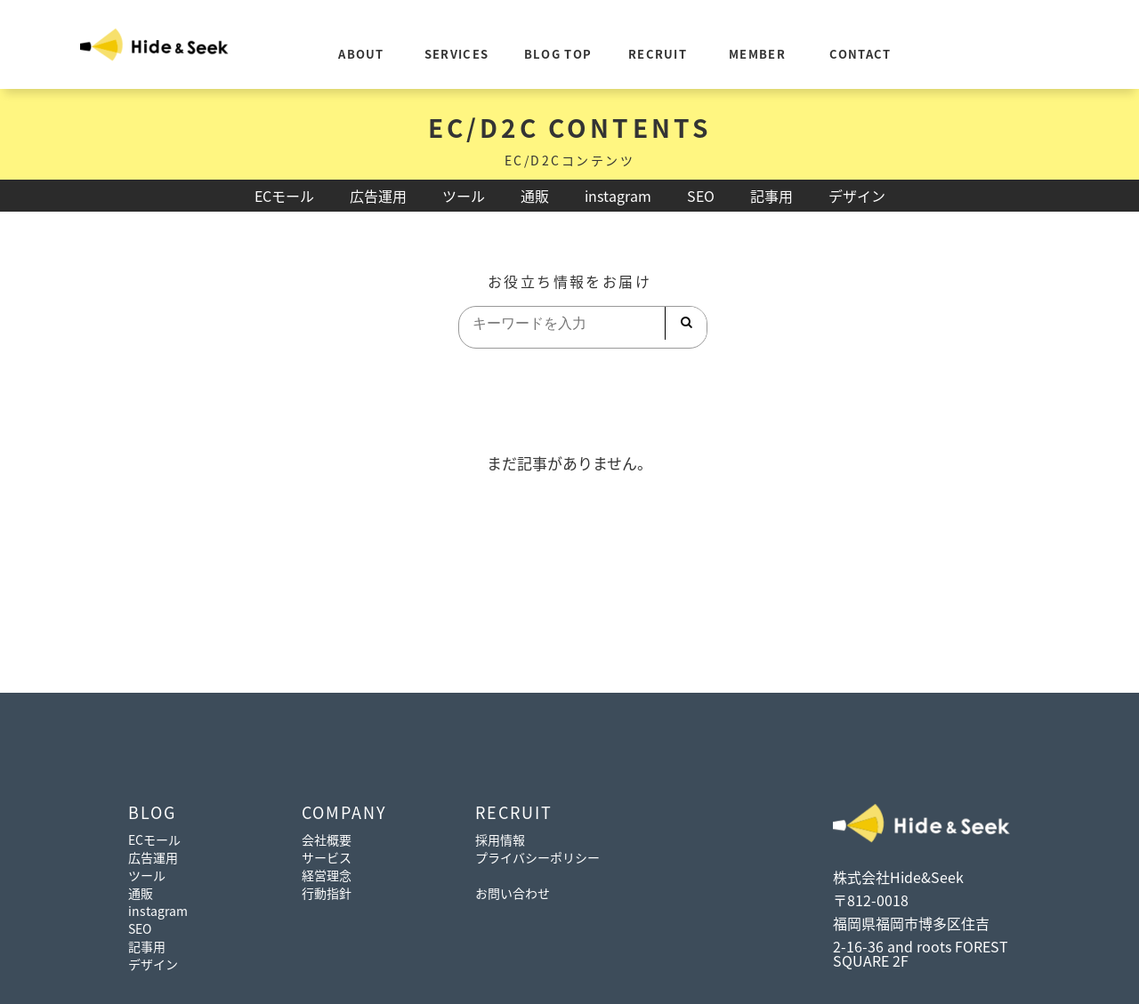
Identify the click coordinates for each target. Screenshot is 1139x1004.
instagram (618, 195)
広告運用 (378, 195)
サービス (326, 857)
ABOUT (361, 53)
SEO (701, 195)
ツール (463, 195)
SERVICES (456, 53)
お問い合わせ (512, 893)
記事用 (771, 195)
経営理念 (326, 875)
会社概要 (326, 839)
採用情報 (500, 839)
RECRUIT (657, 53)
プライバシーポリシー (537, 857)
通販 (535, 195)
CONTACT (860, 53)
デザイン (856, 195)
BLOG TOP (558, 53)
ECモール (284, 195)
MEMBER (757, 53)
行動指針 (326, 893)
